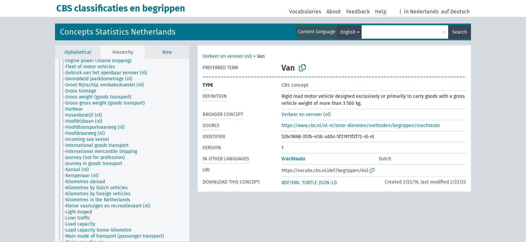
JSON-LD (328, 183)
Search (459, 32)
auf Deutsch (455, 11)
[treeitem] (101, 61)
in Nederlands (421, 11)
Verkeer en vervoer (301, 114)
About (333, 11)
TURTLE (309, 183)
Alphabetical (77, 52)
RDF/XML (290, 183)
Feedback (358, 11)
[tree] (122, 150)
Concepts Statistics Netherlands (117, 32)
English (348, 32)
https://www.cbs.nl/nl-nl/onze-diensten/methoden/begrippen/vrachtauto (360, 125)
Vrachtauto (293, 159)
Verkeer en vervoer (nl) (227, 56)
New (167, 52)
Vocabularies (305, 11)
